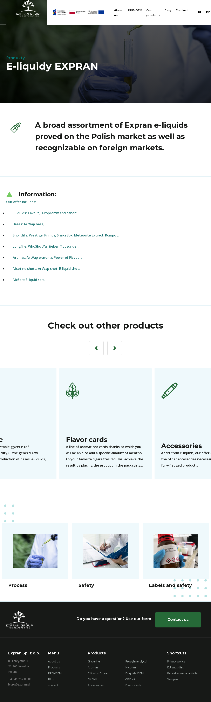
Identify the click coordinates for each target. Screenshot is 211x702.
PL (200, 12)
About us (54, 661)
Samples (172, 679)
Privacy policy (176, 661)
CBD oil (130, 679)
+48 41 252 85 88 (20, 679)
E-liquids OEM (134, 673)
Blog (167, 10)
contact (53, 685)
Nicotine (130, 667)
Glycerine (94, 661)
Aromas (93, 667)
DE (208, 12)
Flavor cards (133, 685)
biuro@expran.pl (19, 684)
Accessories (96, 685)
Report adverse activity (182, 673)
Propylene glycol (136, 661)
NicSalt (92, 679)
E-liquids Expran (98, 673)
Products (54, 667)
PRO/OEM (135, 10)
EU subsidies (175, 667)
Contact (182, 10)
